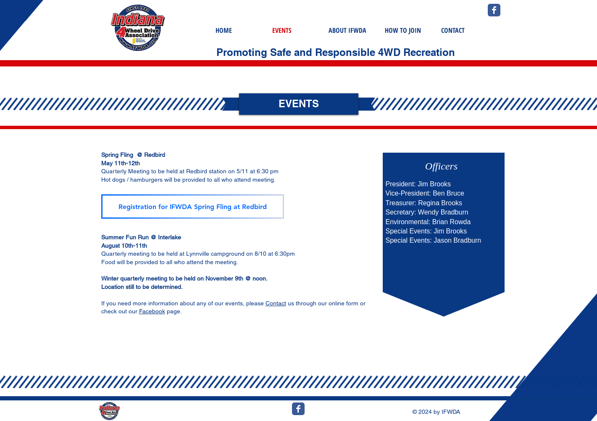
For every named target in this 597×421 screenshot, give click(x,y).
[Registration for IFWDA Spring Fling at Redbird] (192, 206)
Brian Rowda (451, 221)
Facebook (152, 311)
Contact (276, 303)
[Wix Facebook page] (494, 10)
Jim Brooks (434, 184)
